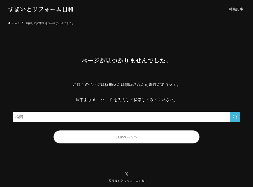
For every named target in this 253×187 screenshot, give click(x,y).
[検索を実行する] (235, 117)
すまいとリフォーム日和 (41, 9)
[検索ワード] (126, 117)
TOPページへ (126, 136)
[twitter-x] (126, 174)
